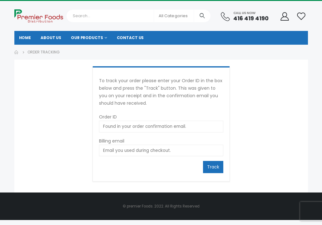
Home (25, 37)
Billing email (111, 141)
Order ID (108, 117)
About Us (51, 37)
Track (213, 167)
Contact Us (130, 37)
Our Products (87, 37)
